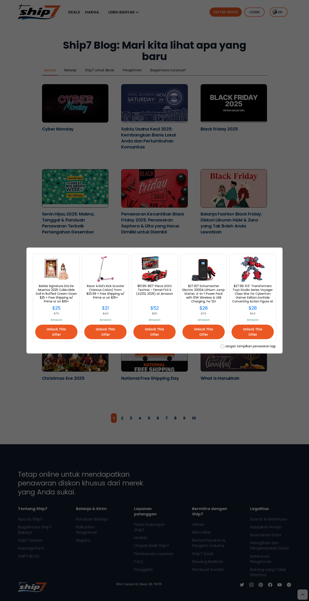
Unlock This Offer (56, 332)
